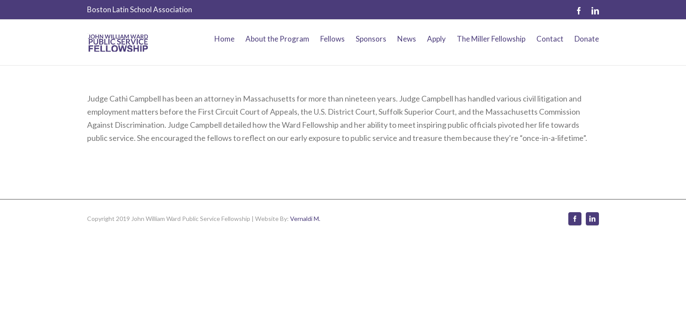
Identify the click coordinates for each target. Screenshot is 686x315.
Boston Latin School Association (139, 9)
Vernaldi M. (305, 255)
